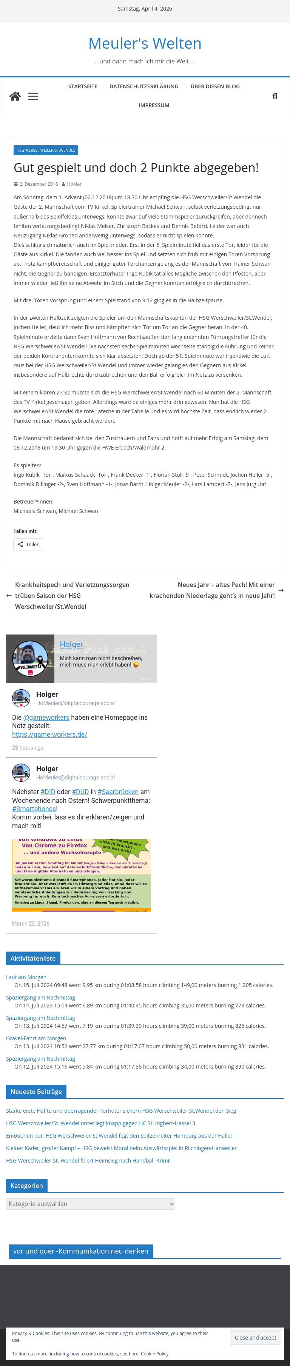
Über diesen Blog (215, 86)
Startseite (82, 86)
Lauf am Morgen (26, 977)
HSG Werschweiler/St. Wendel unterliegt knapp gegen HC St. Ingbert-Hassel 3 (100, 1123)
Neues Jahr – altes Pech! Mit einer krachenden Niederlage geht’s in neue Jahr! (217, 590)
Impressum (154, 105)
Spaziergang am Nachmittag (40, 997)
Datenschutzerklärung (144, 86)
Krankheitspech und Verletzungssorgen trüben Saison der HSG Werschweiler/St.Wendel (68, 596)
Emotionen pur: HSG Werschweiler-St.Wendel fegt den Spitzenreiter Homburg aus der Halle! (119, 1135)
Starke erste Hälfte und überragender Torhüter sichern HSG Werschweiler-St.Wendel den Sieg (121, 1110)
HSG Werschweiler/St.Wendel (46, 150)
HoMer (74, 184)
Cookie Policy (154, 1354)
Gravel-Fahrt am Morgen (36, 1038)
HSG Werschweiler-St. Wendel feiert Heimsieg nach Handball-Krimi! (88, 1160)
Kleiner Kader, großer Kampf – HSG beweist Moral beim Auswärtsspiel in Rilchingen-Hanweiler (121, 1148)
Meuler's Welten (145, 42)
